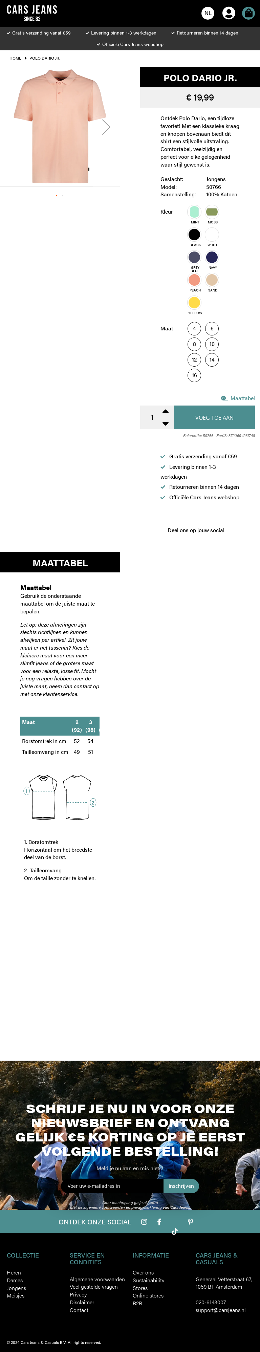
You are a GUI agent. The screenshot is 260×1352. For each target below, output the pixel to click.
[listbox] (214, 262)
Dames (15, 1280)
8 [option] (194, 344)
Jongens (16, 1288)
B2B (137, 1303)
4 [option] (194, 328)
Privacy (78, 1294)
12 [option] (194, 359)
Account (228, 3)
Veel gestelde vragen (94, 1286)
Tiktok (174, 1231)
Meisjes (15, 1295)
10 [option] (212, 344)
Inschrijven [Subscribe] (181, 1186)
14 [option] (212, 359)
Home (15, 58)
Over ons (143, 1272)
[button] (207, 13)
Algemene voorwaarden (97, 1279)
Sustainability (148, 1280)
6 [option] (212, 328)
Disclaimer (82, 1302)
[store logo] (32, 13)
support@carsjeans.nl (221, 1310)
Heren (14, 1272)
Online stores (148, 1295)
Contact (79, 1310)
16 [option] (194, 375)
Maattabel (238, 398)
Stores (140, 1288)
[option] (194, 212)
